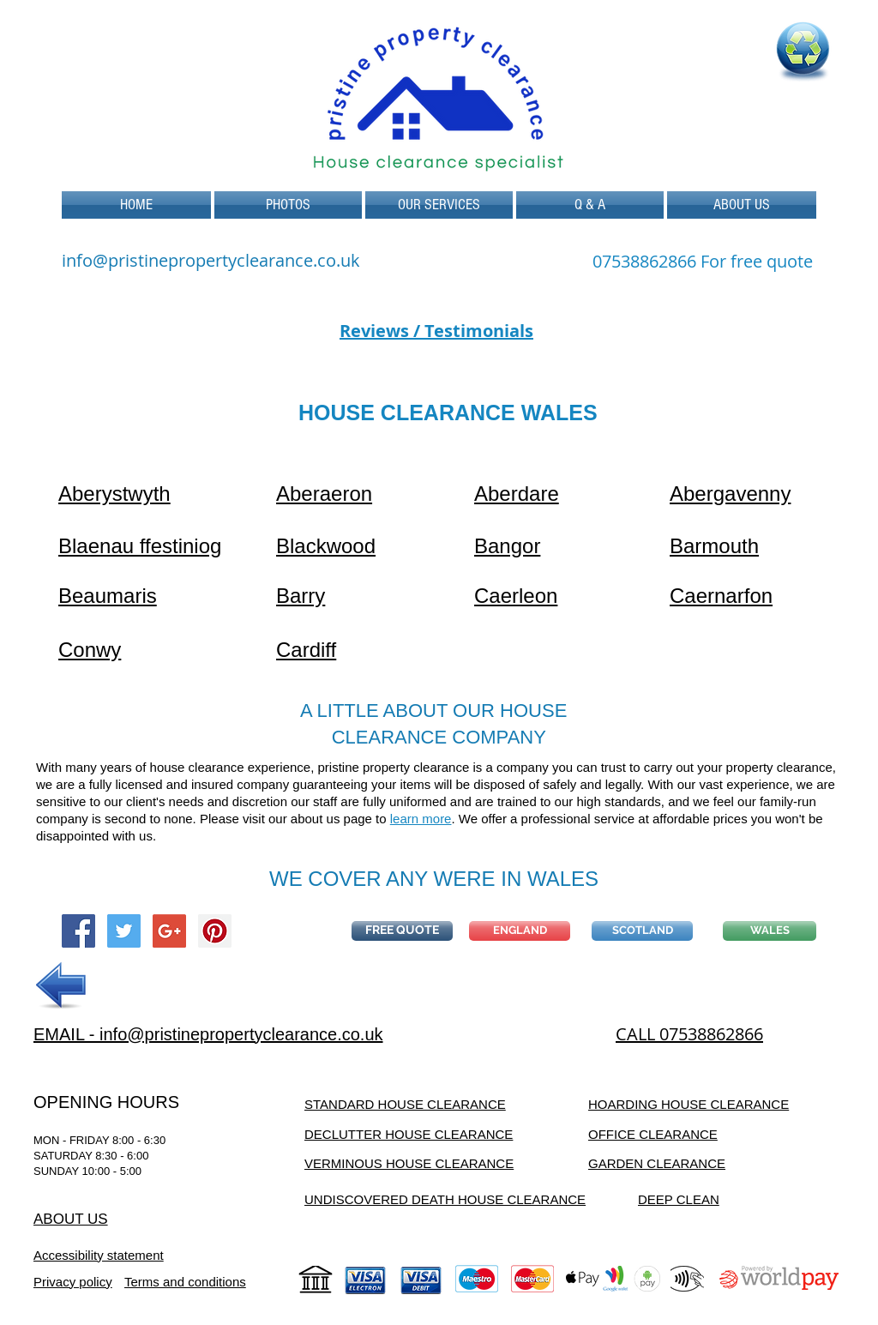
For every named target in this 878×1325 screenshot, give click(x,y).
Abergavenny (730, 493)
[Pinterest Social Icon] (215, 931)
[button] (439, 205)
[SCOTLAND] (642, 931)
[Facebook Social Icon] (78, 931)
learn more (421, 818)
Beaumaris (107, 595)
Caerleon (515, 595)
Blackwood (326, 545)
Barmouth (714, 545)
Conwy (89, 649)
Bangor (507, 545)
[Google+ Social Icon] (169, 931)
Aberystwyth (114, 493)
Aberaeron (324, 493)
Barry (300, 595)
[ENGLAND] (519, 931)
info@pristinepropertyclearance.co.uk (211, 260)
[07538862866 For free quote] (703, 262)
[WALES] (769, 931)
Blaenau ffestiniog (139, 545)
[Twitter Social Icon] (124, 931)
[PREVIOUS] (62, 986)
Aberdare (516, 493)
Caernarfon (721, 595)
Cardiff (306, 649)
